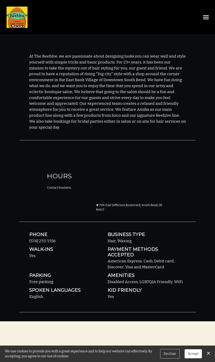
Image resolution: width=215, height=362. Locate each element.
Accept (193, 354)
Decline (170, 354)
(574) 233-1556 (42, 241)
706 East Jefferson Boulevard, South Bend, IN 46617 (129, 207)
